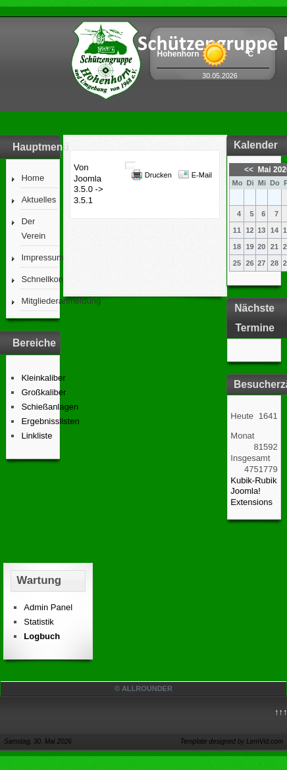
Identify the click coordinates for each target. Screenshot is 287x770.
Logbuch (42, 636)
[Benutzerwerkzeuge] (130, 166)
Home (32, 178)
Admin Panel (48, 607)
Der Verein (33, 228)
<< (249, 169)
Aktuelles (38, 200)
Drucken (158, 175)
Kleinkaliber (43, 378)
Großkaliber (43, 392)
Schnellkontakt (39, 279)
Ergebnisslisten (50, 421)
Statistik (39, 622)
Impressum (39, 257)
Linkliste (36, 436)
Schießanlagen (49, 407)
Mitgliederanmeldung (39, 301)
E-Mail (202, 175)
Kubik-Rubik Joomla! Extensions (253, 491)
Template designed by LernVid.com (231, 741)
